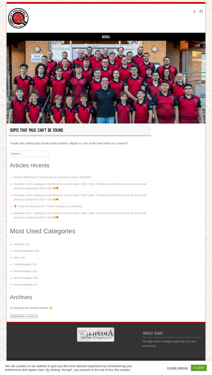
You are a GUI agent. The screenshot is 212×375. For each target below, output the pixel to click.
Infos (31, 37)
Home (16, 37)
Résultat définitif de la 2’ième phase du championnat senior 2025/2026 (52, 177)
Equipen (68, 37)
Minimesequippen (23, 278)
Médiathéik (106, 37)
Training (48, 37)
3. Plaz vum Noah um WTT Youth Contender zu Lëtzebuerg (48, 207)
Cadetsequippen (23, 265)
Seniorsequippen (23, 285)
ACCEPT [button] (198, 367)
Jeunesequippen (23, 271)
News (17, 258)
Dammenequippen (24, 251)
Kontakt (86, 37)
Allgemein (19, 244)
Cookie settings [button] (177, 368)
